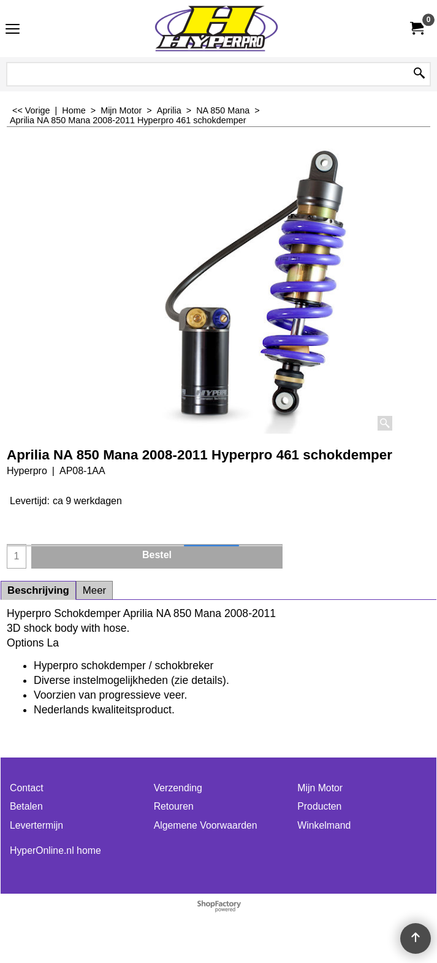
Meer (94, 590)
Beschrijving (38, 590)
